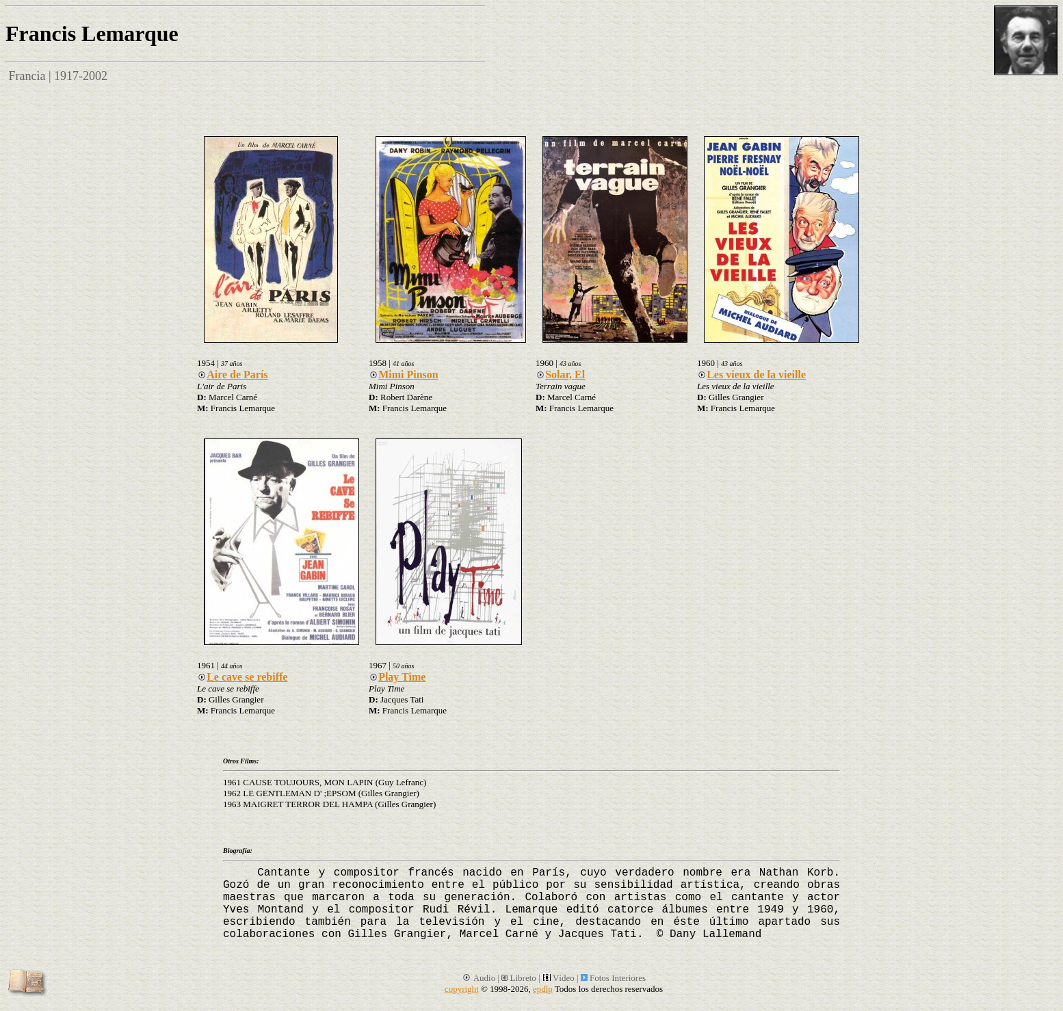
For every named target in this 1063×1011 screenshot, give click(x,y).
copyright (462, 989)
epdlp (543, 989)
